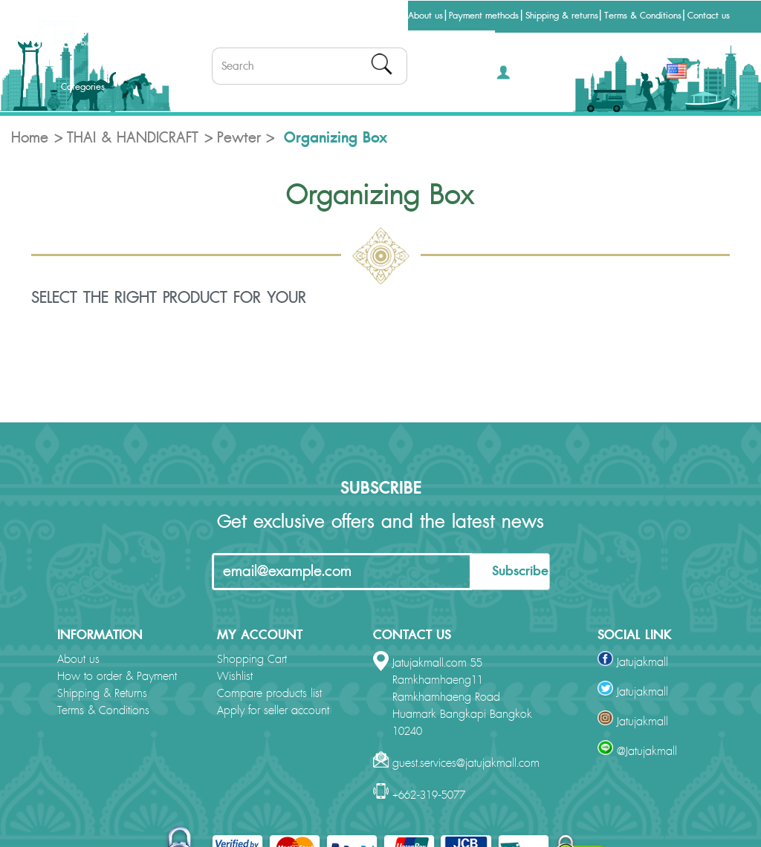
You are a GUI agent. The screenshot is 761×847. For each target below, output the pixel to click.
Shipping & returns (561, 15)
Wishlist (235, 676)
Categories (70, 86)
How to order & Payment (117, 676)
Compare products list (269, 693)
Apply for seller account (273, 710)
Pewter (239, 138)
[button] (518, 77)
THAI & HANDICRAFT (132, 138)
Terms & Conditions (642, 15)
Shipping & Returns (102, 693)
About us (425, 15)
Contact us (708, 15)
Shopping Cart (252, 659)
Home (29, 138)
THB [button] (638, 73)
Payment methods (484, 15)
